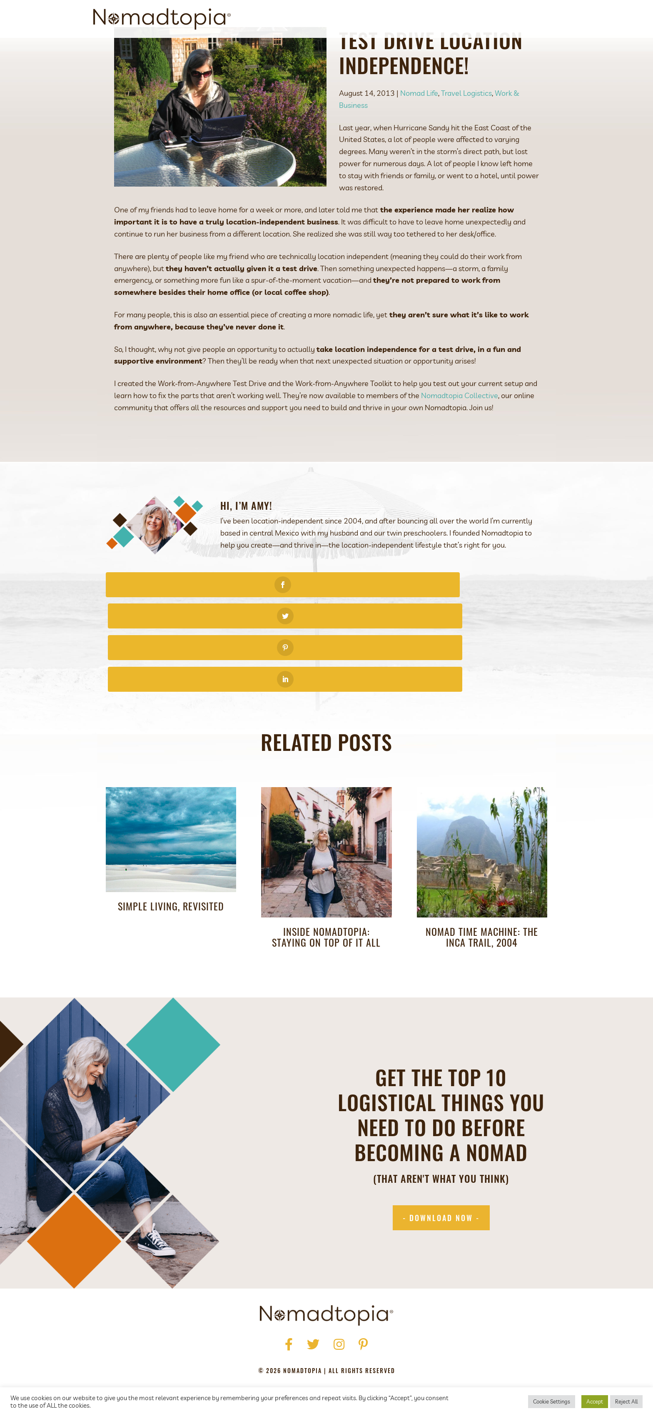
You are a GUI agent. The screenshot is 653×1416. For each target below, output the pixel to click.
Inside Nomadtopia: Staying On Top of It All (326, 880)
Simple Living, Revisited (171, 849)
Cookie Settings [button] (551, 1401)
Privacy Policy (257, 1354)
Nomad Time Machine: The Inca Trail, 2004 (482, 880)
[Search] (552, 19)
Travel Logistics (466, 131)
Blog (491, 19)
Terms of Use (311, 1354)
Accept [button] (594, 1401)
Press (281, 1342)
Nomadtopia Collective (459, 433)
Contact (525, 19)
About (370, 19)
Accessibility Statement (381, 1354)
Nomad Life (419, 131)
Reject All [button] (626, 1401)
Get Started (412, 19)
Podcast (457, 19)
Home (227, 1342)
